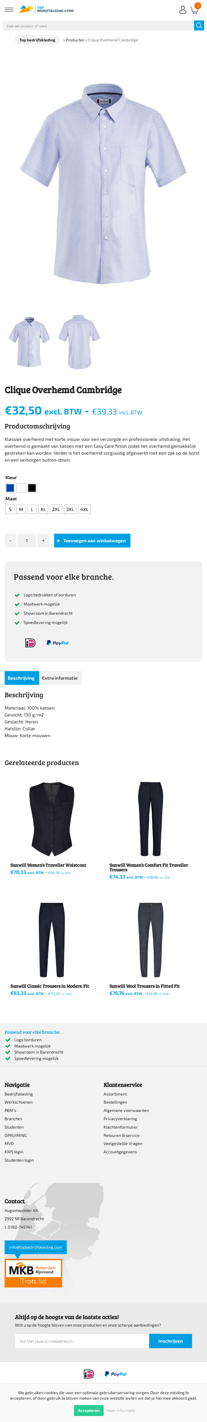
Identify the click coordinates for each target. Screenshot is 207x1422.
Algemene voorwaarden (126, 1110)
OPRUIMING (16, 1135)
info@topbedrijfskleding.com (35, 1247)
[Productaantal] (26, 540)
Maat (11, 498)
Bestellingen (115, 1102)
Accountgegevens (120, 1151)
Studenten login (19, 1160)
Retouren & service (122, 1135)
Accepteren (89, 1410)
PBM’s (10, 1110)
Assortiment (115, 1094)
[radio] (10, 488)
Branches (13, 1118)
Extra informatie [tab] (59, 678)
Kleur (11, 477)
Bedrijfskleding (19, 1094)
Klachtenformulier (121, 1127)
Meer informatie (121, 1410)
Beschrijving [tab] (21, 678)
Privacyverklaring (120, 1118)
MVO (9, 1143)
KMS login (14, 1151)
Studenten (14, 1127)
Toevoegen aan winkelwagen (94, 540)
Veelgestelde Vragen (123, 1143)
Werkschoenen (19, 1102)
